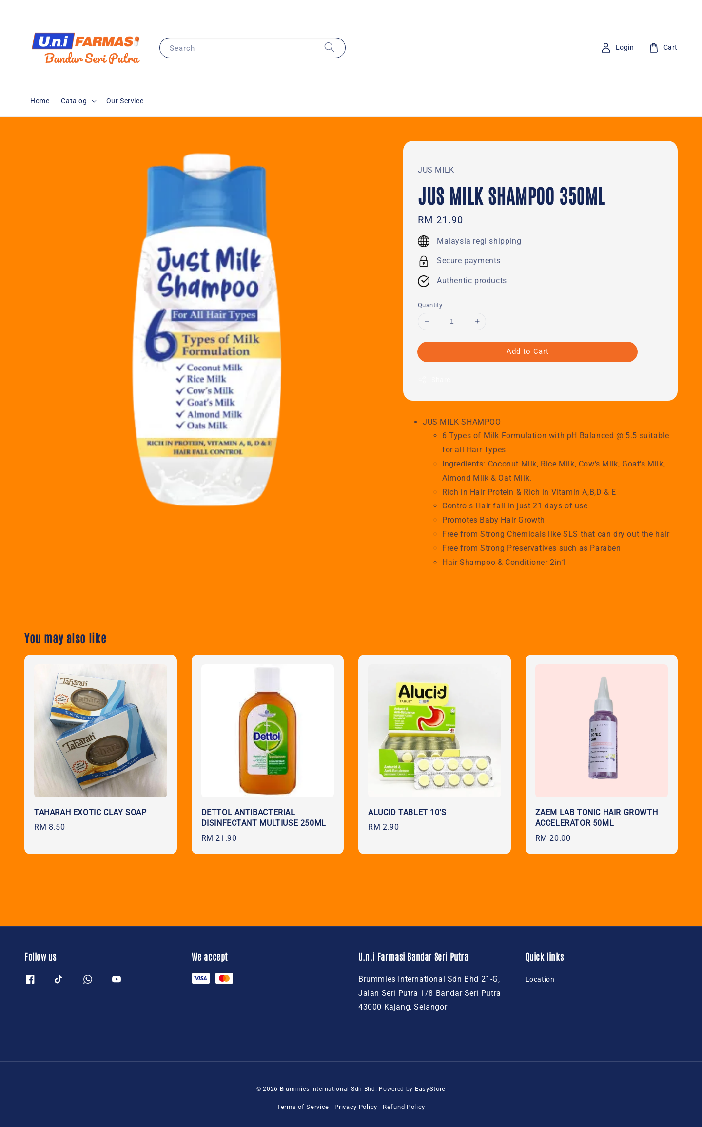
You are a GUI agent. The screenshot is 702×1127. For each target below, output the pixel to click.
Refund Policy (404, 1106)
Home (39, 101)
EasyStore (430, 1088)
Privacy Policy (355, 1106)
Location (540, 979)
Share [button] (434, 379)
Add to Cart (528, 351)
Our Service (125, 101)
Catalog (74, 101)
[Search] (329, 47)
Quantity (430, 305)
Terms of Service (303, 1106)
